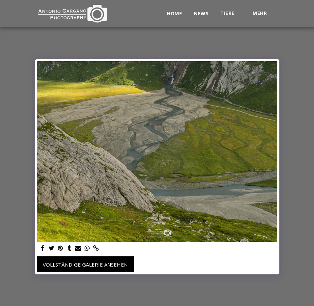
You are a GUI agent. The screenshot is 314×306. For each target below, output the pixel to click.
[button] (230, 13)
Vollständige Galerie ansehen (85, 264)
